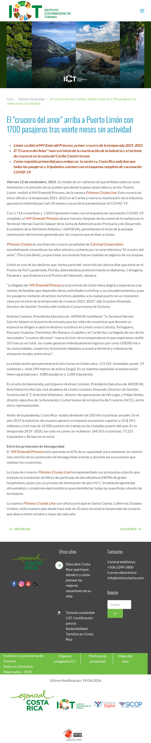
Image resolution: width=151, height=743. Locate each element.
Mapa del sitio (125, 658)
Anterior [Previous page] (20, 529)
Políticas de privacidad (98, 658)
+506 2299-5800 (120, 567)
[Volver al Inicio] (40, 10)
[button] (142, 10)
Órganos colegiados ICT (65, 658)
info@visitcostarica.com (125, 578)
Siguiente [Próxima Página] (131, 529)
